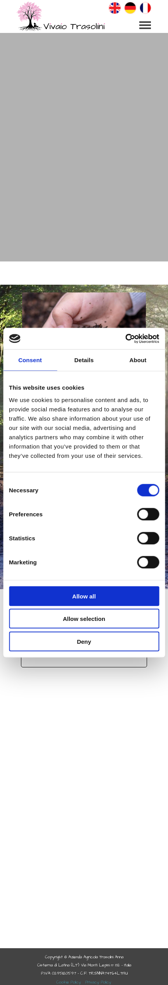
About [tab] (138, 360)
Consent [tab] (30, 360)
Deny (84, 641)
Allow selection (84, 618)
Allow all (84, 596)
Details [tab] (84, 360)
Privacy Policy (98, 982)
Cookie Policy (68, 982)
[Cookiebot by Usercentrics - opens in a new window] (125, 338)
